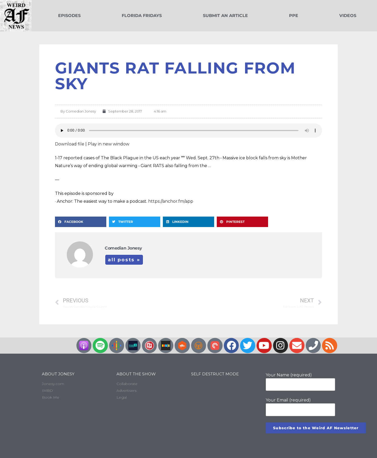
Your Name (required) (300, 381)
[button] (80, 222)
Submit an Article (225, 15)
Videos (347, 15)
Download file (69, 144)
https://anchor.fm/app (170, 201)
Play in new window (108, 144)
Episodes (69, 15)
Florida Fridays (142, 15)
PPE (293, 15)
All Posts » (124, 260)
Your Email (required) (300, 407)
